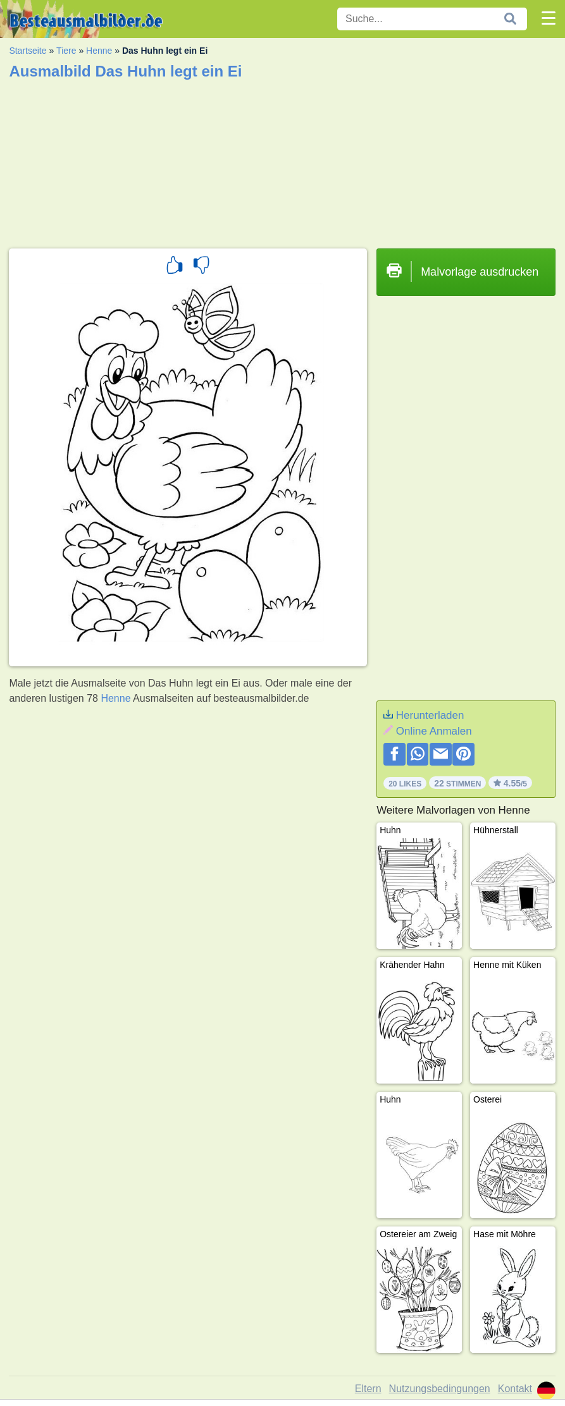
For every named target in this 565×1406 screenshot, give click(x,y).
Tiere (66, 51)
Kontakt (515, 1388)
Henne (99, 51)
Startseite (27, 51)
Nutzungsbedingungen (439, 1388)
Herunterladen (430, 715)
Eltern (368, 1388)
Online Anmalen (434, 731)
